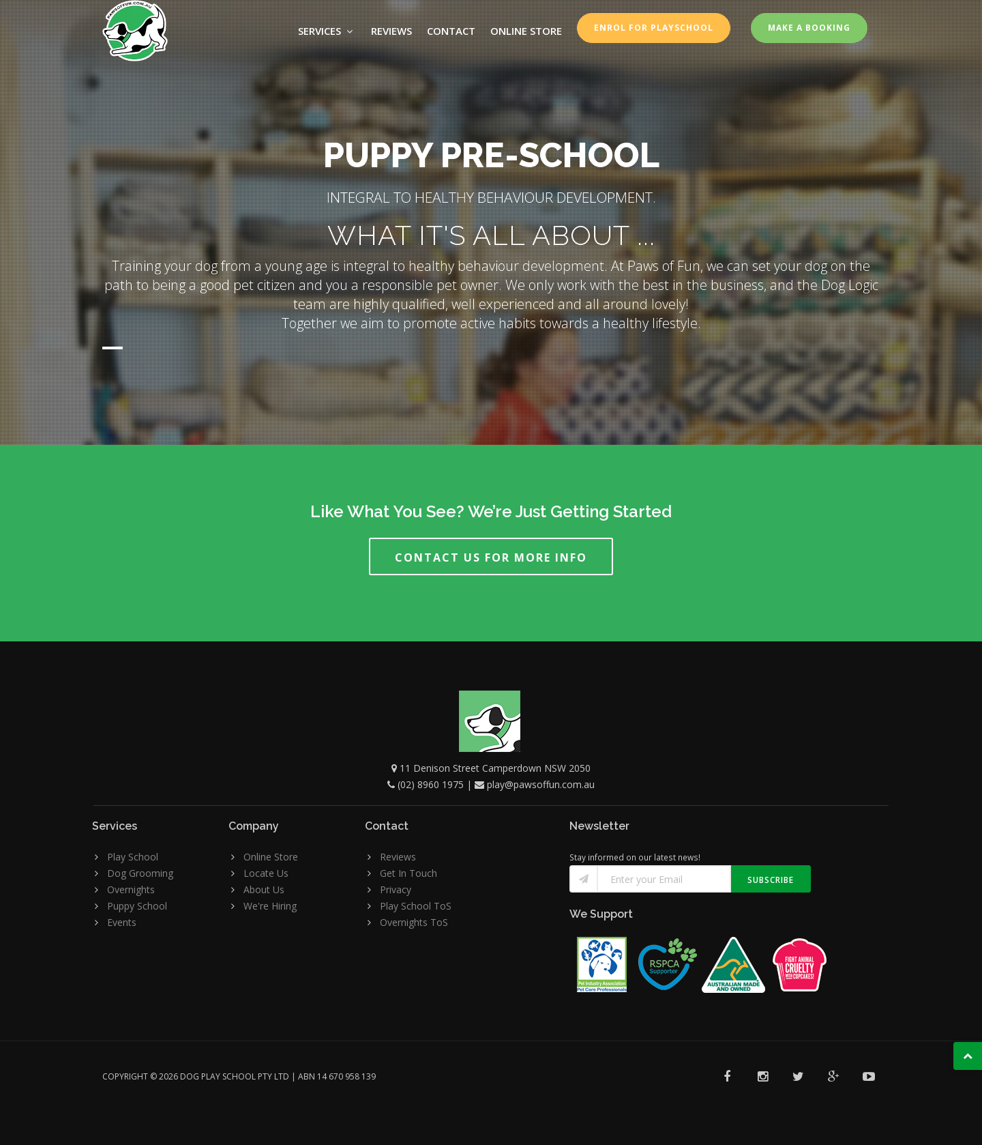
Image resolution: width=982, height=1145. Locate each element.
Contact (451, 31)
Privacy (395, 889)
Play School (132, 856)
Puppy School (137, 905)
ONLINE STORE (526, 31)
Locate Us (265, 873)
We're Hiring (270, 905)
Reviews (391, 31)
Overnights (131, 889)
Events (121, 922)
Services (327, 31)
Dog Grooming (140, 873)
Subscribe (770, 880)
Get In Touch (408, 873)
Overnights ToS (414, 922)
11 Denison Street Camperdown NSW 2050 (495, 768)
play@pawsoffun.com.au (541, 784)
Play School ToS (415, 905)
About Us (263, 889)
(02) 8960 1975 (431, 784)
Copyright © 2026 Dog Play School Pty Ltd (195, 1076)
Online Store (270, 856)
